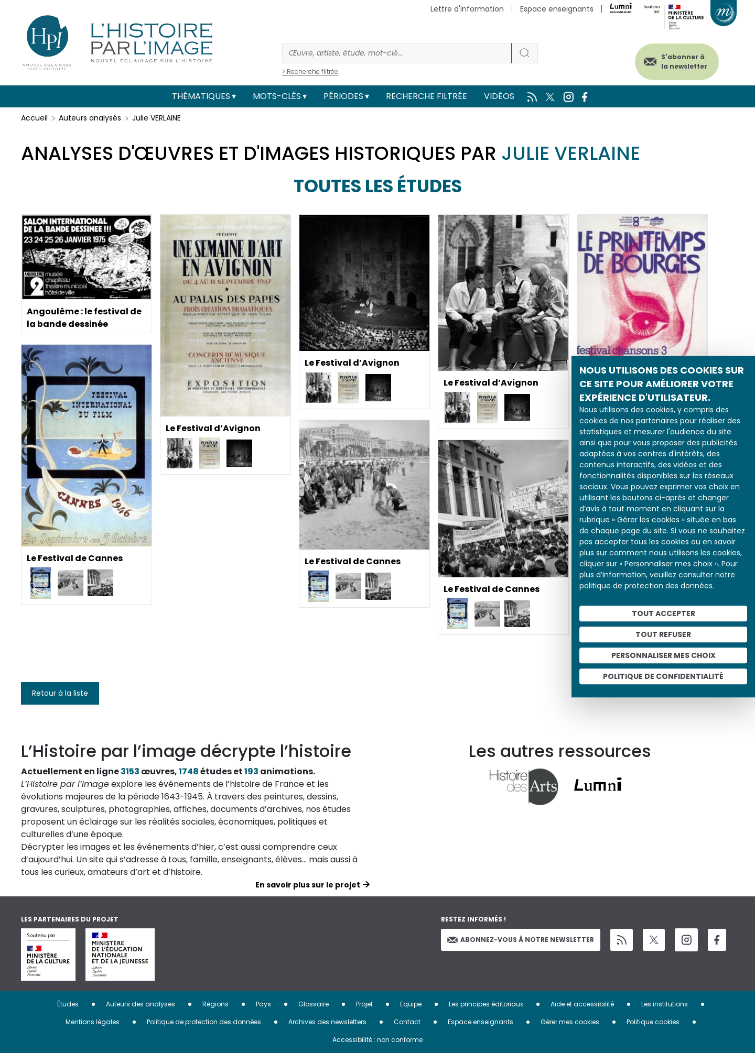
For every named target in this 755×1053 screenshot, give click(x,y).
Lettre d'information (467, 9)
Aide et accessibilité (582, 1004)
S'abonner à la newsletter (684, 61)
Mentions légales (93, 1021)
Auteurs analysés (90, 118)
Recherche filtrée (426, 96)
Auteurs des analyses (140, 1004)
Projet (364, 1004)
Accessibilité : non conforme (377, 1039)
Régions (215, 1004)
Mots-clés (277, 96)
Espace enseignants (557, 9)
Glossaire (313, 1004)
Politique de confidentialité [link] (663, 676)
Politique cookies (653, 1021)
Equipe (411, 1004)
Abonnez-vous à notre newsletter (520, 939)
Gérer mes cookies (570, 1021)
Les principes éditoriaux (486, 1004)
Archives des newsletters (327, 1021)
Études (68, 1004)
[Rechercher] (397, 53)
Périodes (343, 96)
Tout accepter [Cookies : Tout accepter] (663, 613)
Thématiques (201, 96)
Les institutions (664, 1004)
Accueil (34, 118)
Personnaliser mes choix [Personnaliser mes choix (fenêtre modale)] (663, 655)
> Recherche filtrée (310, 71)
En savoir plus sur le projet (307, 885)
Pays (263, 1004)
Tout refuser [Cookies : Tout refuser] (663, 634)
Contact (407, 1021)
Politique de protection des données (204, 1021)
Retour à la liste (60, 693)
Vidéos (499, 96)
